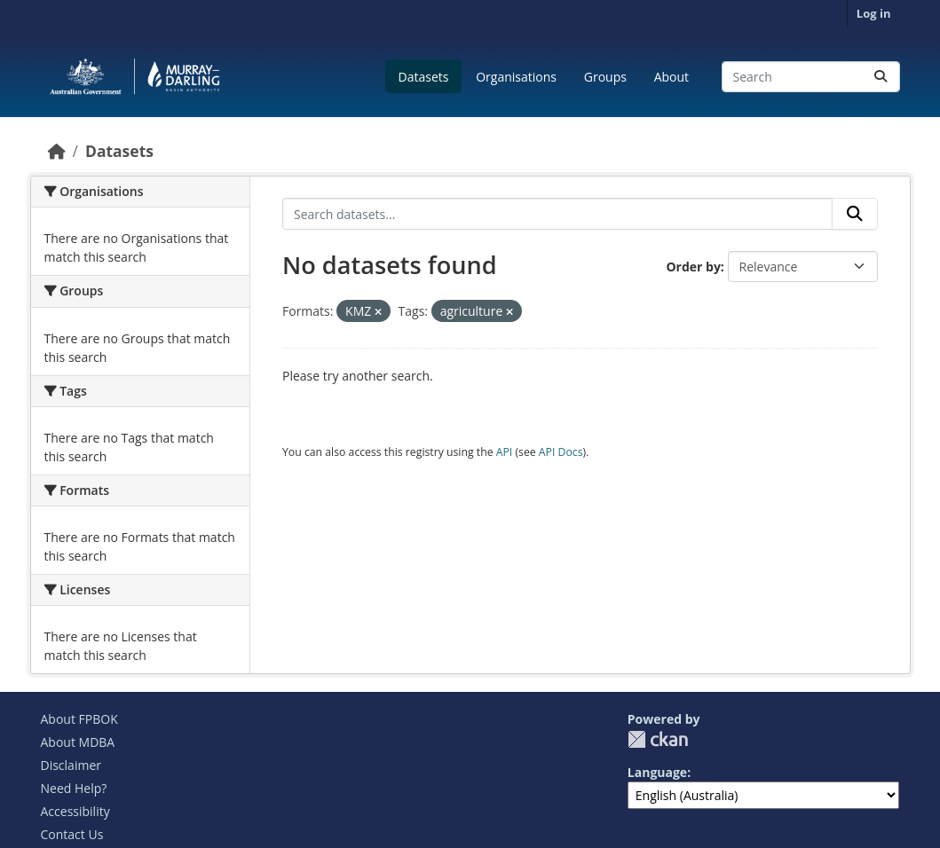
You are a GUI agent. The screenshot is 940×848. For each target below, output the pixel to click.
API (504, 451)
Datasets (424, 76)
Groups (605, 76)
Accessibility (75, 811)
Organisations (516, 76)
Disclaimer (71, 765)
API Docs (561, 451)
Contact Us (72, 834)
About (671, 76)
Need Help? (74, 788)
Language (657, 772)
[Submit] (880, 76)
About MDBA (78, 742)
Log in (874, 13)
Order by (693, 266)
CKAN (658, 739)
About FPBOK (79, 719)
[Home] (57, 150)
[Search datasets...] (811, 76)
